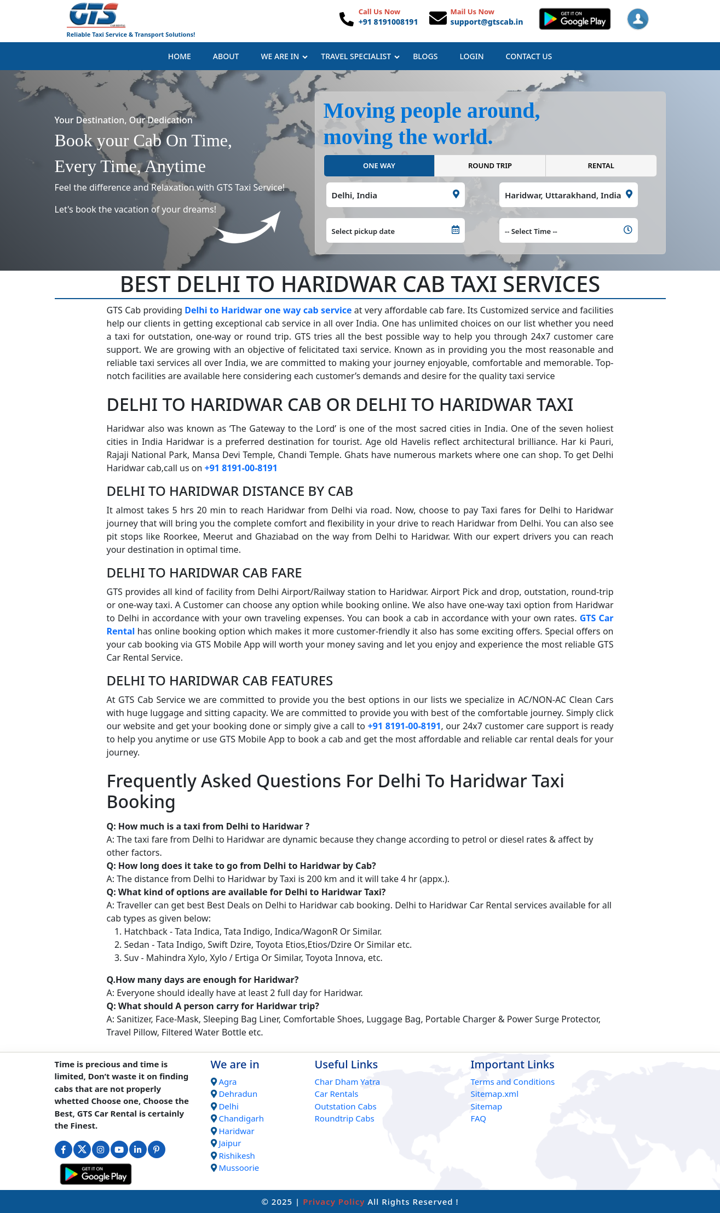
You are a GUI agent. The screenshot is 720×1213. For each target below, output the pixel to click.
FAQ (479, 1118)
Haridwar (236, 1130)
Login (471, 56)
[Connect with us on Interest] (156, 1149)
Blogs (425, 56)
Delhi (228, 1106)
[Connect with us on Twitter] (82, 1149)
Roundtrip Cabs (345, 1118)
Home (179, 56)
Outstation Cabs (346, 1106)
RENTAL (601, 165)
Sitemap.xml (495, 1093)
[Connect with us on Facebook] (63, 1149)
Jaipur (229, 1142)
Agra (227, 1081)
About (226, 56)
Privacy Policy (334, 1201)
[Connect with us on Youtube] (119, 1149)
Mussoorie (238, 1167)
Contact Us (529, 56)
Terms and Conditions (513, 1081)
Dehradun (237, 1093)
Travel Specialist (360, 56)
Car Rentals (337, 1093)
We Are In (284, 56)
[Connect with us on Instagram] (101, 1149)
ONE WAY (379, 165)
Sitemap (487, 1106)
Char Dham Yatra (348, 1081)
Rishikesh (236, 1155)
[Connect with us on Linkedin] (138, 1149)
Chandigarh (241, 1118)
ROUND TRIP (490, 165)
